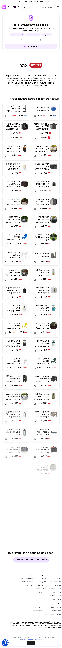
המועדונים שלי (37, 607)
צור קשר (47, 1)
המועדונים (57, 585)
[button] (5, 642)
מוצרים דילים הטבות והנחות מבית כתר (31, 560)
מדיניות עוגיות (56, 592)
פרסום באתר (41, 585)
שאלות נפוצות (41, 589)
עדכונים (17, 1)
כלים (11, 1)
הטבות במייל (37, 611)
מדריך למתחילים (27, 582)
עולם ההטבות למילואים (53, 614)
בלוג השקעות (28, 585)
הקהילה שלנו (38, 1)
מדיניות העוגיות (37, 639)
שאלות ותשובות (27, 1)
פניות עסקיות (41, 592)
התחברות (56, 1)
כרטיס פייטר (56, 611)
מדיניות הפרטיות (55, 589)
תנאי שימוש (56, 599)
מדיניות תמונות (55, 596)
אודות (59, 578)
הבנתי (31, 643)
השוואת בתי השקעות (26, 578)
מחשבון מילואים (55, 607)
